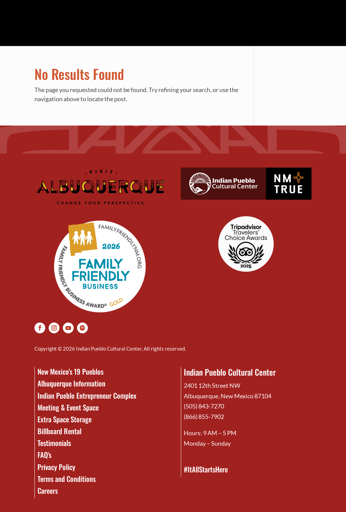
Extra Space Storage (65, 419)
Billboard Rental (59, 431)
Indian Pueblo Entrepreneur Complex (87, 395)
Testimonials (54, 443)
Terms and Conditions (67, 478)
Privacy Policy (56, 467)
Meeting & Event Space (68, 407)
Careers (48, 490)
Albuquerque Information (71, 383)
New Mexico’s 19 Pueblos (70, 371)
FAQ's (44, 454)
